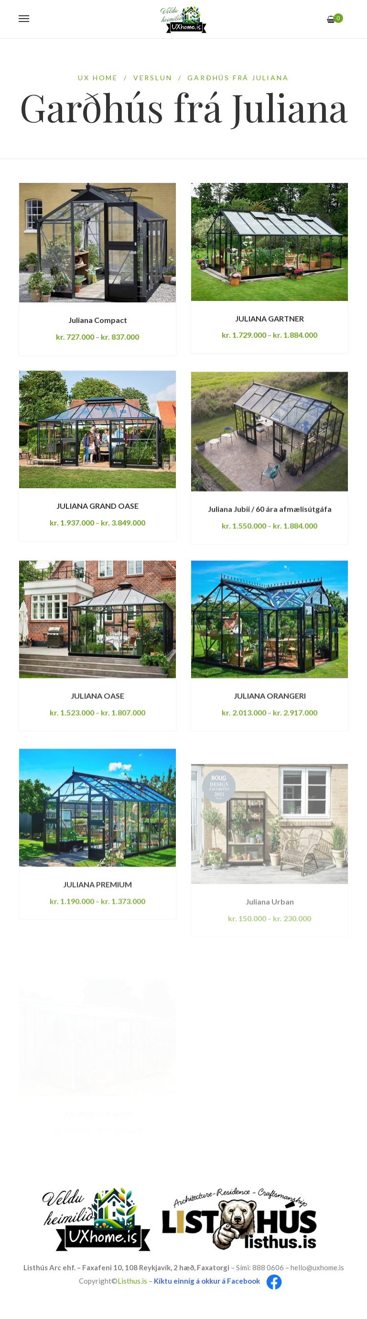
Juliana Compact (97, 319)
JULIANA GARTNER (269, 318)
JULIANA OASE (97, 740)
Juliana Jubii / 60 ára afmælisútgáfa (270, 551)
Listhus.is (132, 1281)
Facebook (243, 1281)
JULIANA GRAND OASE (97, 526)
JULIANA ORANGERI (270, 740)
